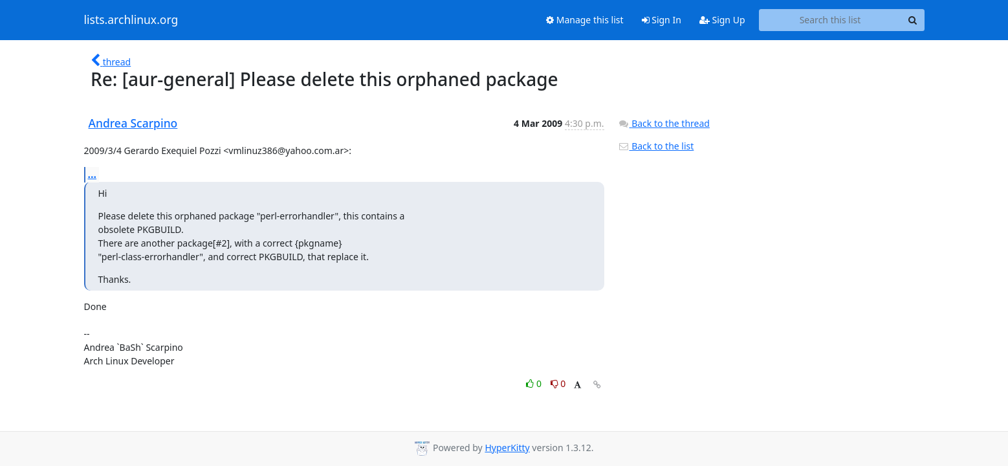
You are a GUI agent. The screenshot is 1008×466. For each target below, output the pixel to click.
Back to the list (656, 146)
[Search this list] (830, 20)
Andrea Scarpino (133, 123)
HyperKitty (507, 447)
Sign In (661, 20)
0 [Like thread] (534, 383)
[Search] (913, 20)
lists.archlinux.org (131, 20)
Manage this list (585, 20)
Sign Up (722, 20)
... (92, 174)
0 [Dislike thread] (558, 383)
